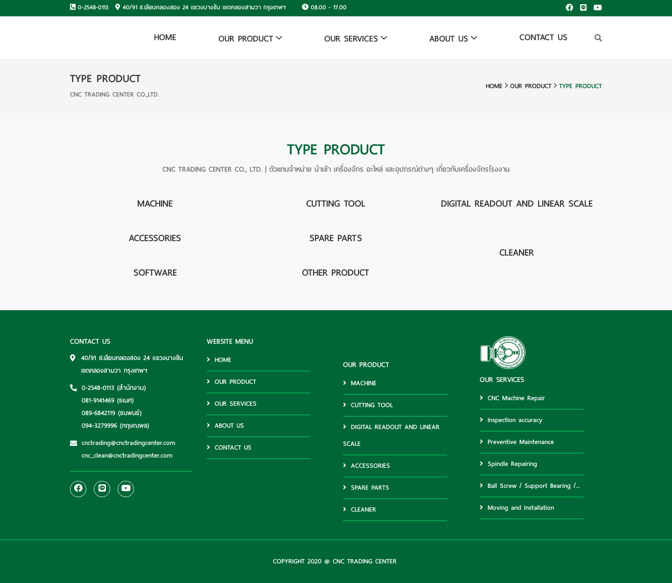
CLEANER (359, 509)
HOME (165, 37)
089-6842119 (98, 413)
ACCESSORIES (366, 465)
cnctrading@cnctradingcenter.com (128, 442)
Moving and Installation (517, 507)
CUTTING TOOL (368, 405)
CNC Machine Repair (512, 398)
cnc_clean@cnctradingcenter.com (127, 455)
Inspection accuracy (511, 420)
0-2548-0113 (93, 7)
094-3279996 (99, 425)
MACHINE (360, 383)
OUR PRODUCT (245, 38)
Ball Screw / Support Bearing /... (530, 485)
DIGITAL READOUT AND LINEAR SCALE (391, 435)
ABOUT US (448, 38)
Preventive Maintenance (517, 442)
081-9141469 (98, 400)
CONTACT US (543, 37)
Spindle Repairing (508, 463)
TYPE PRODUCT (580, 86)
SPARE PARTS (366, 487)
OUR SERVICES (351, 38)
